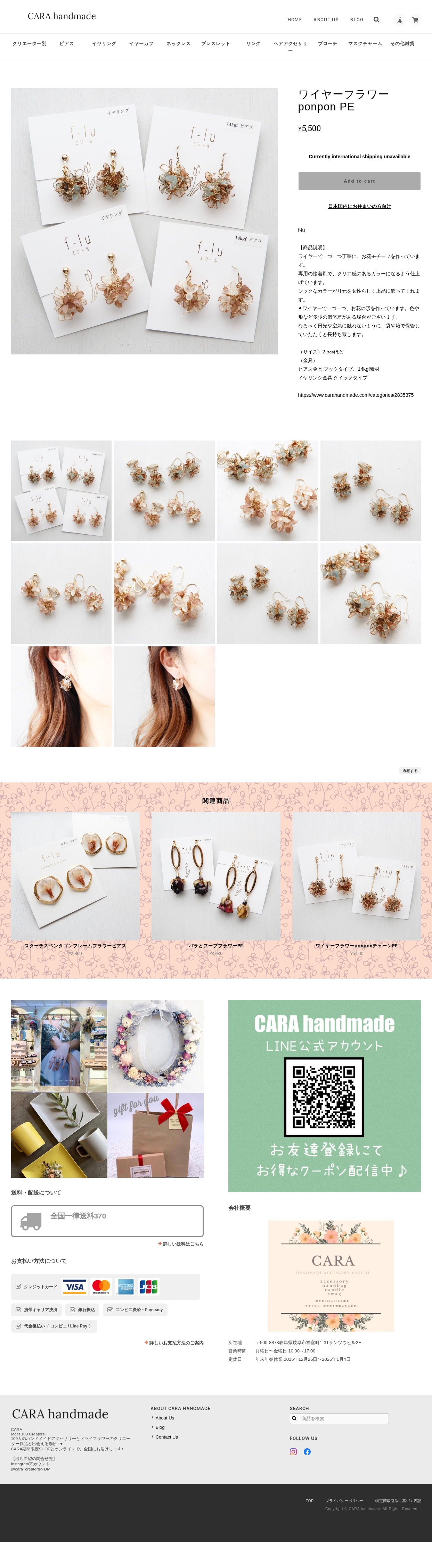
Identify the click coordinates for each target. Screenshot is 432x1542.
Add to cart (359, 181)
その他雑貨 (402, 43)
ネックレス (178, 43)
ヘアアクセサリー (291, 47)
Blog (354, 19)
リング (253, 43)
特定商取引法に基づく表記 (398, 1501)
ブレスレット (215, 43)
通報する (410, 771)
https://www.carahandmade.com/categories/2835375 (356, 395)
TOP (309, 1501)
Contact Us (167, 1437)
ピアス (66, 43)
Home (292, 19)
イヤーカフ (141, 43)
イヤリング (104, 43)
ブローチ (327, 43)
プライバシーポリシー (344, 1501)
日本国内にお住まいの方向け (359, 206)
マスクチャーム (365, 43)
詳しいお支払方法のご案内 (176, 1343)
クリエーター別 (30, 43)
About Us (323, 19)
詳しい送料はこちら (183, 1244)
